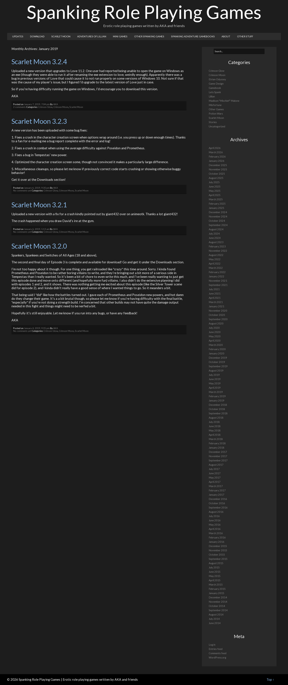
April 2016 (215, 528)
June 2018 (215, 426)
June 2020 (215, 332)
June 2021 (215, 293)
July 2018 (214, 421)
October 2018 (217, 409)
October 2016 (217, 503)
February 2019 (217, 396)
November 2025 (218, 169)
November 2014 (218, 601)
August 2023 (216, 242)
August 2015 (216, 563)
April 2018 (215, 434)
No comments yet (22, 190)
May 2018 (215, 430)
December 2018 (218, 404)
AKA (55, 104)
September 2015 (218, 558)
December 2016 (218, 499)
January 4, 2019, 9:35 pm (37, 328)
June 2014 (215, 623)
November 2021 (218, 280)
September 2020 (218, 319)
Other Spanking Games (149, 36)
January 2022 (216, 276)
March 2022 (216, 267)
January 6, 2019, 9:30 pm (37, 187)
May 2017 (215, 477)
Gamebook (215, 87)
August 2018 (216, 417)
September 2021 (218, 285)
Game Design (216, 83)
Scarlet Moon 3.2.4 (39, 62)
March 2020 (216, 344)
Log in (212, 644)
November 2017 (218, 456)
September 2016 (218, 507)
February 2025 (217, 203)
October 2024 (217, 220)
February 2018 (217, 443)
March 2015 (216, 584)
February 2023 (217, 246)
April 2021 (215, 297)
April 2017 (215, 481)
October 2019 (217, 362)
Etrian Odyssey (217, 79)
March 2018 (216, 439)
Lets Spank (215, 92)
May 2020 (215, 336)
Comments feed (217, 653)
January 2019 (216, 400)
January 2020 (216, 353)
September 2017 (218, 460)
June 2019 (215, 379)
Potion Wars (216, 113)
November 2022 (218, 250)
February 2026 (217, 156)
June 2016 (215, 520)
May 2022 (215, 259)
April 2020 (215, 340)
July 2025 (214, 182)
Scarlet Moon (60, 36)
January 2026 (216, 160)
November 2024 (218, 216)
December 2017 (218, 451)
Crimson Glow (45, 107)
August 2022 (216, 255)
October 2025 (217, 173)
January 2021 (216, 306)
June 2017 (215, 473)
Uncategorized (217, 126)
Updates (17, 36)
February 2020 (217, 349)
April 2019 (215, 387)
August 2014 (216, 614)
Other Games (216, 109)
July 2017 (214, 469)
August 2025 (216, 178)
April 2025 (215, 195)
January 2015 (216, 593)
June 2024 (215, 237)
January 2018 (216, 447)
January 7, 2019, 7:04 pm (37, 104)
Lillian (212, 96)
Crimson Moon (60, 107)
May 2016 (215, 524)
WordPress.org (217, 657)
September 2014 (218, 610)
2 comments (19, 107)
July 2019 (214, 374)
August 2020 (216, 323)
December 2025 (218, 165)
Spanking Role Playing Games (144, 12)
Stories (213, 122)
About (226, 36)
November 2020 (218, 310)
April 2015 (215, 580)
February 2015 (217, 588)
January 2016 (216, 541)
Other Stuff (245, 36)
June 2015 (215, 571)
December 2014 (218, 597)
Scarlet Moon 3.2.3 (39, 121)
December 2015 (218, 546)
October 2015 (217, 554)
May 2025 (215, 190)
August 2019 (216, 370)
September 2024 (218, 225)
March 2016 (216, 533)
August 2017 (216, 464)
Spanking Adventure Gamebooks (193, 36)
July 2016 (214, 516)
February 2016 (217, 537)
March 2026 (216, 152)
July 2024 (214, 233)
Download (37, 36)
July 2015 (214, 567)
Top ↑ (270, 679)
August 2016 (216, 511)
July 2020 (214, 327)
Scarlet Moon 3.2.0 (39, 246)
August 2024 (216, 229)
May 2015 (215, 576)
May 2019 (215, 383)
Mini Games (120, 36)
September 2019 (218, 366)
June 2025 (215, 186)
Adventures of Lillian (91, 36)
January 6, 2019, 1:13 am (36, 229)
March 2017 (216, 486)
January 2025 (216, 207)
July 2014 (214, 618)
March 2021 (216, 302)
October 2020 (217, 314)
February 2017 (217, 490)
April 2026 (215, 148)
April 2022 (215, 263)
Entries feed (215, 649)
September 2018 (218, 413)
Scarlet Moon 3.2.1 (39, 205)
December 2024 (218, 212)
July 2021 (214, 289)
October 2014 (217, 606)
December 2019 (218, 357)
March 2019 (216, 392)
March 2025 (216, 199)
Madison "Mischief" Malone (224, 100)
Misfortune (215, 105)
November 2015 (218, 550)
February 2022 (217, 272)
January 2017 (216, 494)
